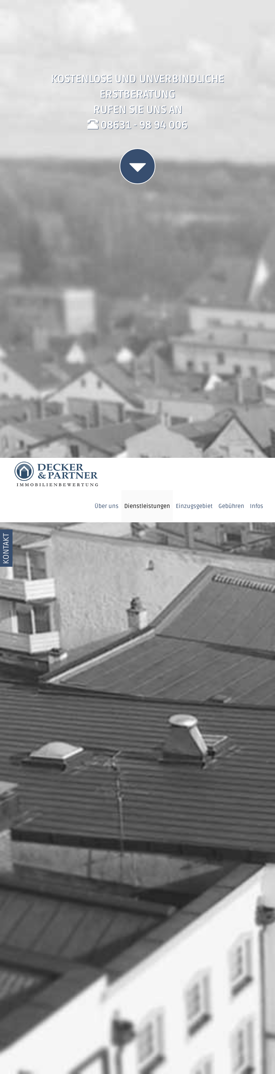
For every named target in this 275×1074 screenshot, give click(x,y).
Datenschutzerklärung (197, 1057)
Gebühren (231, 48)
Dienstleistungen (147, 48)
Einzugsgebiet (194, 48)
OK (231, 1036)
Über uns (107, 48)
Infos (256, 48)
